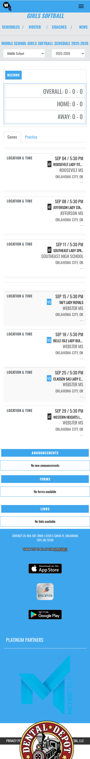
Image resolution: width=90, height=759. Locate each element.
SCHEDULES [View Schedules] (11, 27)
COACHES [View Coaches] (59, 27)
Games (12, 137)
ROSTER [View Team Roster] (35, 27)
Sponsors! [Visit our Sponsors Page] (60, 549)
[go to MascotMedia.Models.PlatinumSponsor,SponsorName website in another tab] (45, 684)
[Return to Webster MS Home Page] (7, 6)
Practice (31, 137)
